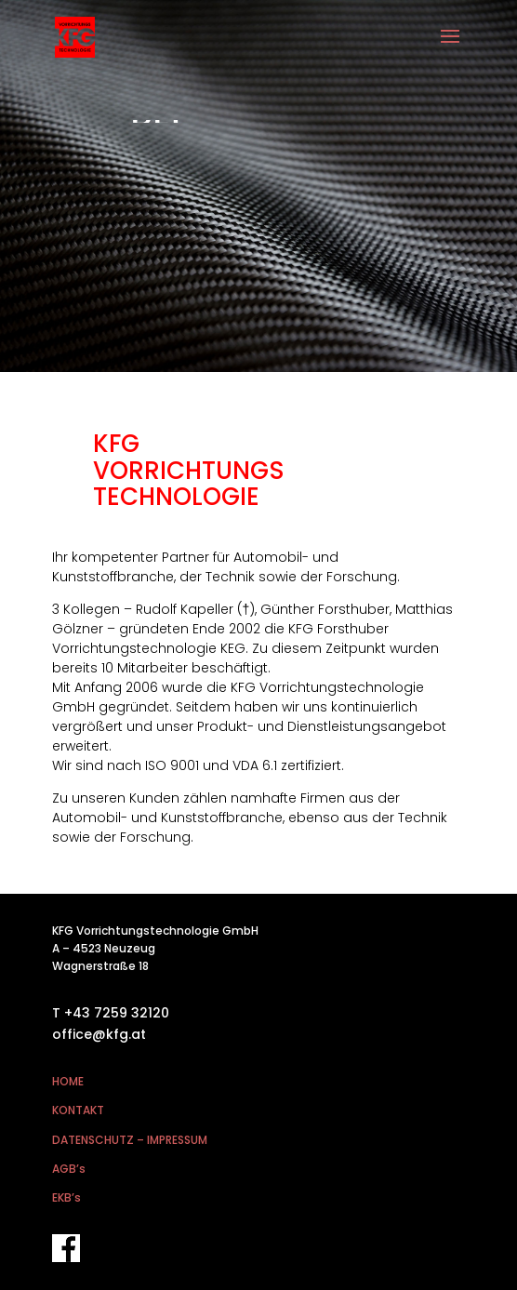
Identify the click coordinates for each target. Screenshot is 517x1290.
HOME (68, 1081)
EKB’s (66, 1197)
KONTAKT (78, 1110)
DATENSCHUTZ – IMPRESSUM (129, 1140)
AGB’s (69, 1169)
